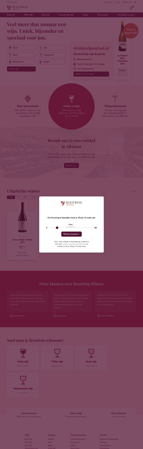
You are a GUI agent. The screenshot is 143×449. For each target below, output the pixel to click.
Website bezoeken (70, 234)
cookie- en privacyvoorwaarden (74, 244)
